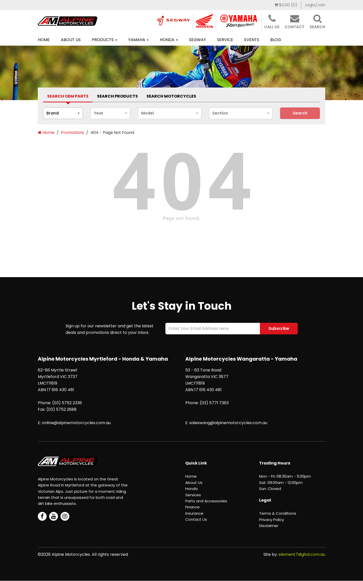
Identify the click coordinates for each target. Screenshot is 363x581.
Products (104, 40)
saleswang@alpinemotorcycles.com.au (228, 423)
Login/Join (315, 5)
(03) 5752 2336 (67, 403)
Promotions (72, 132)
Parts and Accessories (206, 501)
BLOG (275, 40)
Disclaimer (268, 525)
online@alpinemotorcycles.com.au (76, 423)
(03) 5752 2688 (61, 409)
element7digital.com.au (302, 554)
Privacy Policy (271, 519)
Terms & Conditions (277, 513)
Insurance (194, 513)
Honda (169, 40)
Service (225, 40)
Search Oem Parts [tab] (67, 96)
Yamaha (138, 40)
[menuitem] (285, 5)
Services (193, 495)
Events (251, 40)
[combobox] (63, 113)
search (300, 113)
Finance (192, 507)
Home (44, 40)
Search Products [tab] (117, 96)
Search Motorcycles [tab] (171, 96)
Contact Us (196, 519)
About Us (71, 40)
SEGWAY (197, 40)
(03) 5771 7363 (214, 403)
